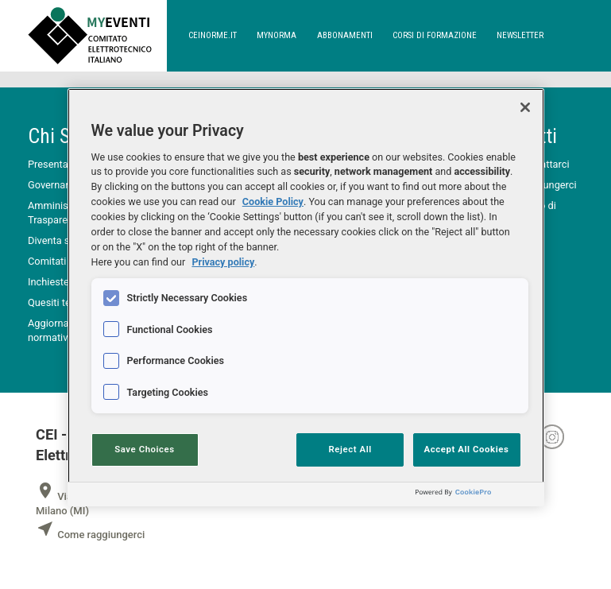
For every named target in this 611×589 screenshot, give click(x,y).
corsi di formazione (435, 35)
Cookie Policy (273, 201)
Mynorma (276, 35)
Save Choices (144, 449)
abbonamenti (345, 35)
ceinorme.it (212, 35)
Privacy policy (222, 262)
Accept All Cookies (466, 449)
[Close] (525, 107)
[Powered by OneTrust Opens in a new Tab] (476, 496)
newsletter (520, 35)
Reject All (350, 449)
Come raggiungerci (90, 535)
